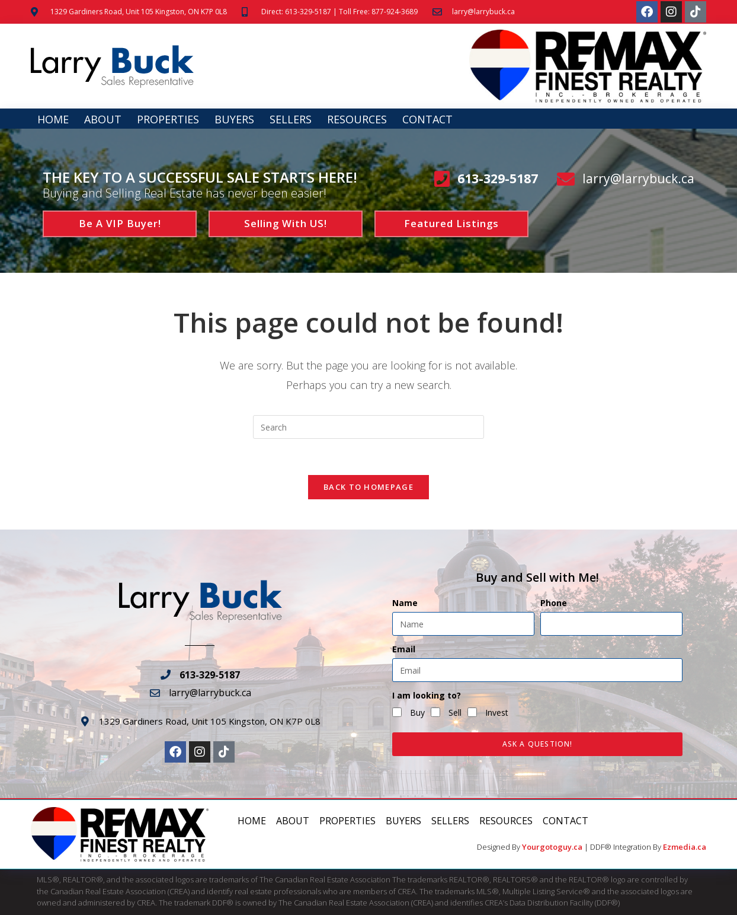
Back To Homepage (368, 487)
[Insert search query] (368, 427)
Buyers (234, 119)
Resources (357, 119)
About (102, 119)
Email (403, 649)
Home (53, 119)
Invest (496, 712)
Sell (455, 712)
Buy (417, 712)
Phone (553, 603)
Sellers (291, 119)
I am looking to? (426, 696)
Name (405, 603)
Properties (168, 119)
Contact (427, 119)
